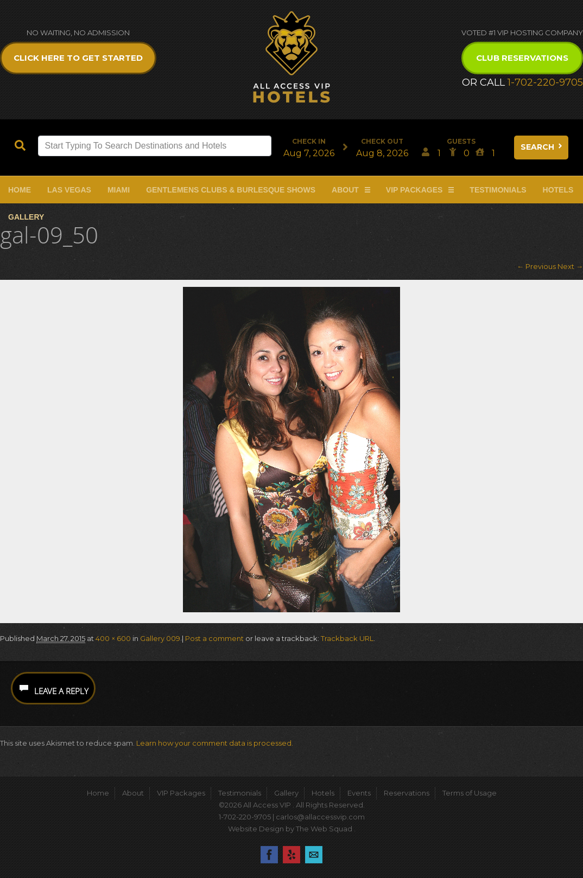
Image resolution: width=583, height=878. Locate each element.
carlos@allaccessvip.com (320, 816)
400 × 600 (113, 638)
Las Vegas (69, 189)
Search (542, 147)
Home (19, 189)
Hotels (558, 189)
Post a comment (214, 638)
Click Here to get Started (78, 58)
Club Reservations (522, 58)
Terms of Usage (469, 793)
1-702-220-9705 (545, 82)
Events (359, 793)
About (345, 189)
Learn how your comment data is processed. (214, 743)
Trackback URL (347, 638)
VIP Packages (414, 189)
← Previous (536, 266)
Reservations (406, 793)
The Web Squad (325, 828)
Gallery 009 (160, 638)
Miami (118, 189)
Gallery (26, 217)
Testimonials (498, 189)
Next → (570, 266)
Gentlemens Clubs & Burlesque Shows (230, 189)
